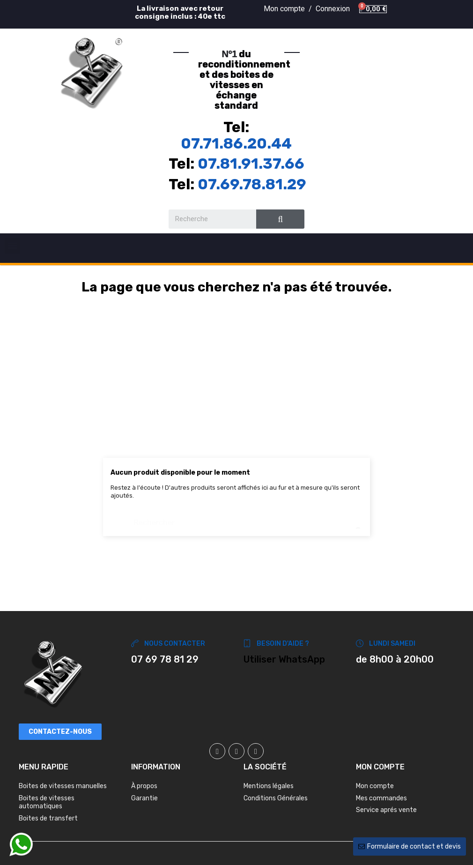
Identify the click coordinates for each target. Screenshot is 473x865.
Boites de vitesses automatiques (46, 802)
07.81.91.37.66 (251, 163)
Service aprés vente (386, 810)
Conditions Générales (276, 798)
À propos (144, 786)
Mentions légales (269, 786)
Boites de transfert (48, 818)
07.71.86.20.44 (236, 143)
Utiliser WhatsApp (284, 659)
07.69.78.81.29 (252, 184)
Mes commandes (381, 798)
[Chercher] (236, 518)
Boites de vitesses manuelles (63, 786)
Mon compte (375, 786)
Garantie (144, 798)
